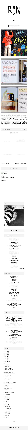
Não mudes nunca (14, 239)
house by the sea (7, 381)
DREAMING (14, 337)
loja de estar (6, 129)
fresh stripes (14, 277)
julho (6, 399)
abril (6, 404)
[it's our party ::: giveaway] (10, 382)
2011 (6, 363)
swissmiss (14, 279)
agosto (7, 397)
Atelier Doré (14, 289)
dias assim (6, 386)
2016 (6, 354)
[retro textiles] (7, 375)
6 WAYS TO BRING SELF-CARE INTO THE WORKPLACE (14, 300)
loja (2, 117)
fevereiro (7, 408)
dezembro (7, 366)
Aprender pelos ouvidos (14, 253)
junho (6, 401)
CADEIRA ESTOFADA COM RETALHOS (14, 328)
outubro (7, 394)
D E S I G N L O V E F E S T (14, 292)
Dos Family (14, 303)
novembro (7, 368)
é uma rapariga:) (7, 379)
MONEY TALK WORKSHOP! (14, 293)
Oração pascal (14, 240)
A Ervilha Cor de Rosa (14, 248)
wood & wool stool (14, 276)
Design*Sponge (14, 334)
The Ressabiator (14, 242)
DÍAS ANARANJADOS (14, 338)
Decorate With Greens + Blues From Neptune (14, 342)
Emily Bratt (14, 296)
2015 (6, 356)
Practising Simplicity (14, 282)
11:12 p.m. (6, 173)
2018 (6, 351)
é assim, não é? (5, 163)
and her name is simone (9, 373)
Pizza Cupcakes (14, 287)
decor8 (14, 341)
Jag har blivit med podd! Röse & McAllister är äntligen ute (14, 305)
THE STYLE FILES (14, 330)
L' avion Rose (14, 327)
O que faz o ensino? (14, 243)
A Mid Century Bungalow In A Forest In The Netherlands (14, 332)
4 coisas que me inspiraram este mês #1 (14, 324)
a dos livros (16, 121)
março (6, 406)
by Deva (6, 172)
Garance (14, 290)
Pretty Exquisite (14, 266)
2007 (6, 415)
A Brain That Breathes (14, 283)
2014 (6, 358)
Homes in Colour (14, 323)
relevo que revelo (14, 260)
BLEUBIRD (14, 298)
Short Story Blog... (14, 252)
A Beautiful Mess (14, 286)
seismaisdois (14, 262)
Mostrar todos (22, 268)
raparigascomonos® (8, 372)
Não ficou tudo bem (14, 246)
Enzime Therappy (14, 267)
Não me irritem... (14, 258)
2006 (6, 417)
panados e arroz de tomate (14, 245)
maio (6, 403)
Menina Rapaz (14, 255)
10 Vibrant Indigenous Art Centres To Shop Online (14, 321)
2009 (6, 412)
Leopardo (14, 256)
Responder (3, 180)
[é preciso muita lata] (21, 163)
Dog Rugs (14, 280)
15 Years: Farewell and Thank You (14, 335)
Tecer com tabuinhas (14, 249)
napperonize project (8, 369)
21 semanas (6, 376)
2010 (6, 365)
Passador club (14, 263)
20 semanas (6, 385)
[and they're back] (8, 388)
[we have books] (7, 391)
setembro (7, 396)
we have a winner (8, 378)
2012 (6, 361)
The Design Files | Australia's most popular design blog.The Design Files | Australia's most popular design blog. (14, 317)
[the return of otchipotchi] (10, 371)
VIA (14, 307)
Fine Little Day (14, 295)
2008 (6, 413)
